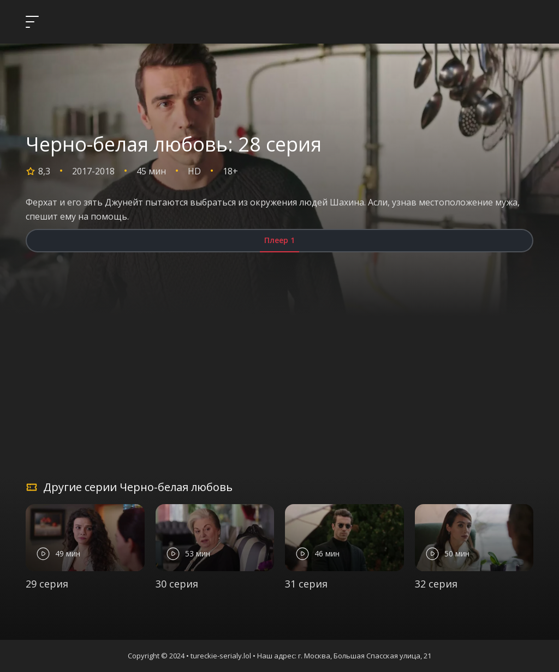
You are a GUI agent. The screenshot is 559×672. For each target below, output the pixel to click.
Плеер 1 (279, 240)
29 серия (47, 583)
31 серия (306, 583)
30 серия (177, 583)
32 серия (436, 583)
